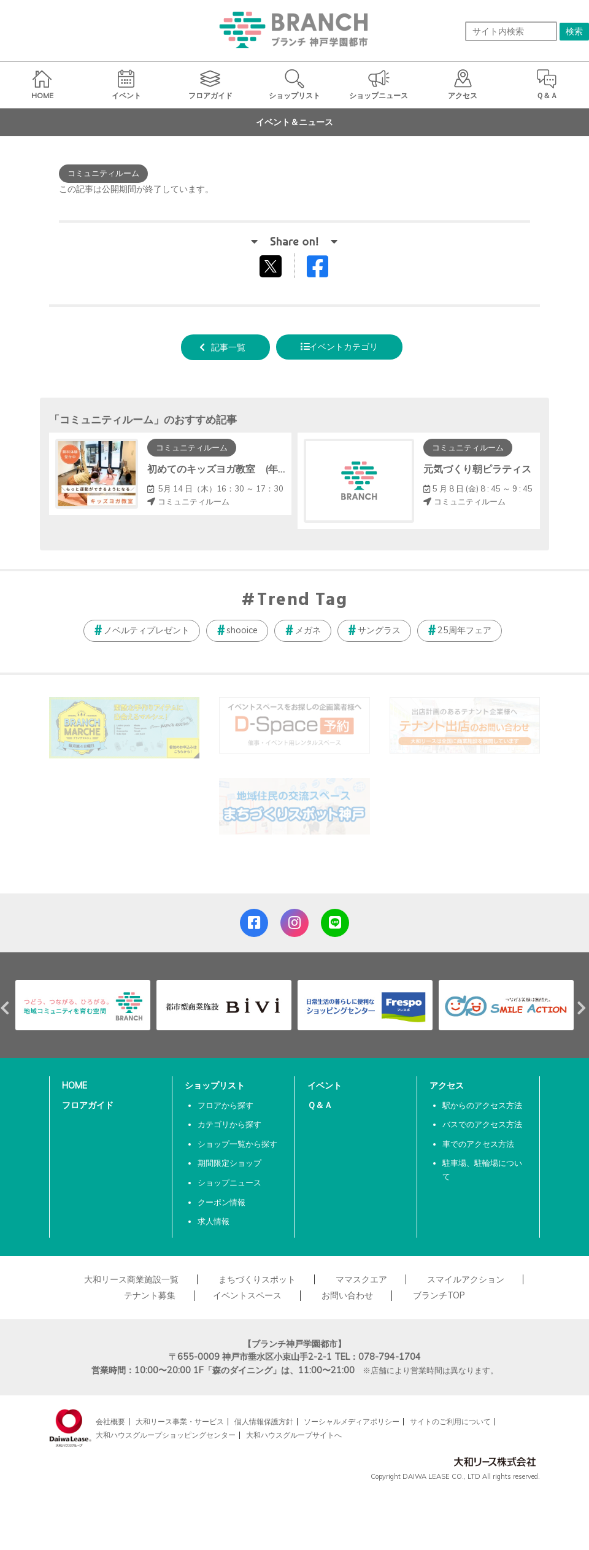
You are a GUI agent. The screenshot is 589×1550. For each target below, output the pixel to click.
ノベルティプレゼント (147, 630)
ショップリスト (215, 1085)
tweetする (272, 265)
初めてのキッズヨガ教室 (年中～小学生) (238, 469)
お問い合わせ (347, 1295)
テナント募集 (149, 1295)
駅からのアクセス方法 (482, 1105)
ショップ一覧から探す (237, 1144)
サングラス (379, 630)
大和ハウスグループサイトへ (294, 1435)
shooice (242, 630)
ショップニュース (229, 1182)
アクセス (446, 1085)
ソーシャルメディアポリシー (351, 1421)
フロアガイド (88, 1105)
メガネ (308, 630)
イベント (324, 1085)
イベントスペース (247, 1295)
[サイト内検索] (511, 31)
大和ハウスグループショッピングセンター (166, 1435)
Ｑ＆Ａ (320, 1105)
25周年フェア (464, 630)
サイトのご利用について (450, 1421)
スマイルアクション (465, 1279)
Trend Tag (302, 601)
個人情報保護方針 (263, 1421)
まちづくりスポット (257, 1279)
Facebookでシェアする (325, 269)
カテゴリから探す (229, 1124)
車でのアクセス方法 (478, 1144)
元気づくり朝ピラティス (477, 469)
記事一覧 (228, 347)
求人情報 (213, 1221)
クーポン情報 (221, 1202)
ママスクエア (361, 1279)
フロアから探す (225, 1105)
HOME (74, 1085)
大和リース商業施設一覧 (131, 1279)
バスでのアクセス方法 (482, 1124)
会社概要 (110, 1421)
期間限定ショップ (229, 1163)
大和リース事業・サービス (180, 1421)
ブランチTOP (439, 1295)
